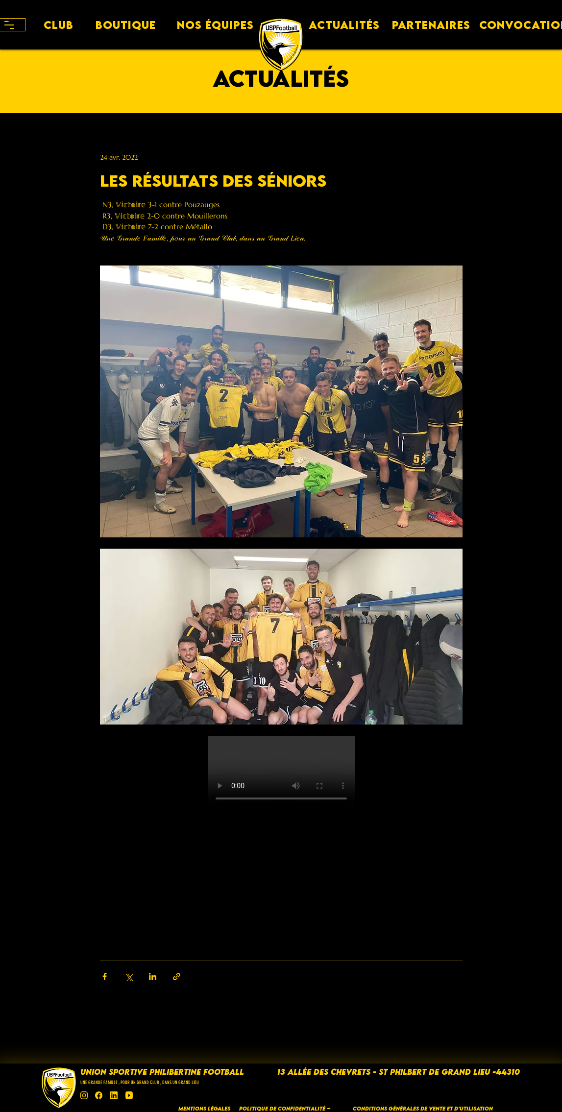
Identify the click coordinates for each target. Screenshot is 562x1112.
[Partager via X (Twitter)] (128, 976)
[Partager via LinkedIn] (152, 976)
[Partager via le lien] (176, 976)
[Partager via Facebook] (104, 976)
